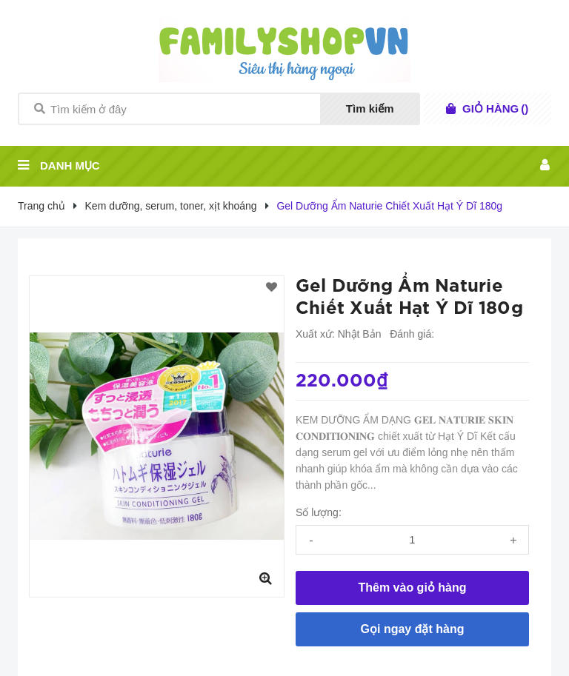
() (495, 109)
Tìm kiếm (370, 108)
